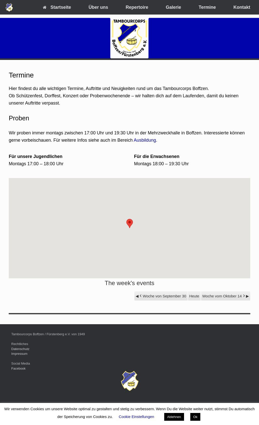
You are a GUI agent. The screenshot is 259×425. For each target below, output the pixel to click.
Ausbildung (145, 140)
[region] (129, 38)
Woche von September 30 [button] (162, 296)
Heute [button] (194, 296)
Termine (207, 7)
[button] (129, 223)
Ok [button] (195, 417)
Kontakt (241, 7)
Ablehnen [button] (174, 417)
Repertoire (137, 7)
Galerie (173, 7)
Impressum (19, 354)
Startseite (57, 7)
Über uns (98, 7)
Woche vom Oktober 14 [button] (224, 296)
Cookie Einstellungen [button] (136, 416)
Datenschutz (20, 349)
